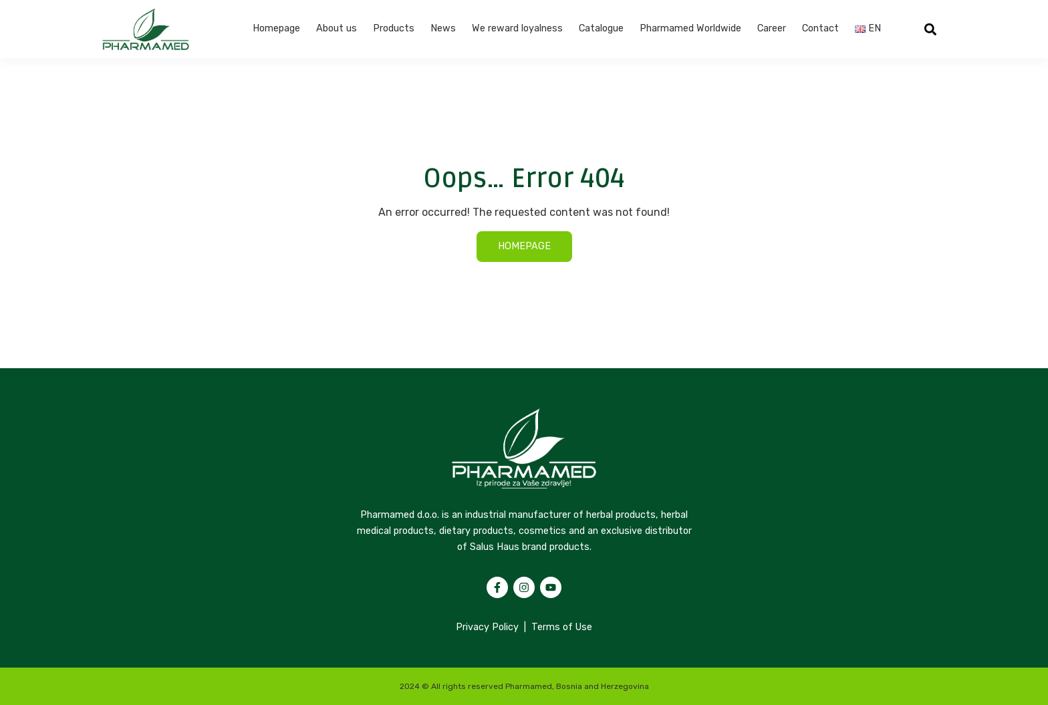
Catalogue (601, 28)
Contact (820, 28)
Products (393, 28)
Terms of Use (561, 627)
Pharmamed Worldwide (690, 28)
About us (336, 28)
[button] (931, 29)
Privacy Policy (487, 627)
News (443, 28)
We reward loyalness (517, 28)
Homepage (276, 28)
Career (771, 28)
